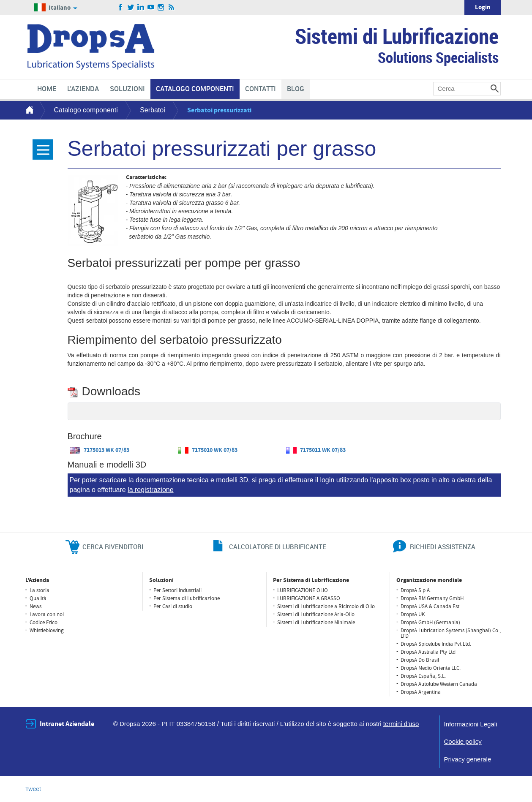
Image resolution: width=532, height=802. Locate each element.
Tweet (33, 789)
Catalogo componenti (86, 110)
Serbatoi (152, 110)
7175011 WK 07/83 (316, 450)
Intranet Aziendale (67, 724)
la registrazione (151, 489)
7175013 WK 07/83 (99, 450)
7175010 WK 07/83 (207, 450)
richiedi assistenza (442, 546)
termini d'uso (401, 723)
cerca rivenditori (112, 546)
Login (483, 7)
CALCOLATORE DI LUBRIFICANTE (277, 546)
